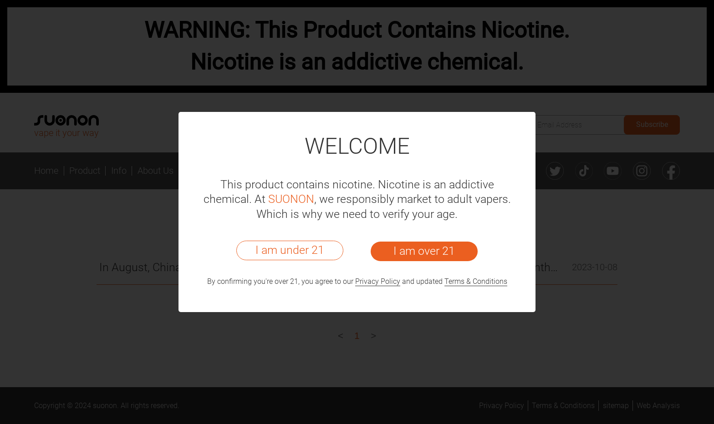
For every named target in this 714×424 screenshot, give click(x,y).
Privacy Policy (377, 281)
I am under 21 (289, 250)
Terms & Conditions (475, 281)
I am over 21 (424, 250)
